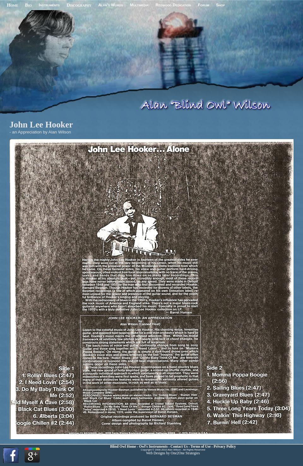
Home (12, 5)
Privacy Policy (225, 446)
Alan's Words (110, 5)
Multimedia (139, 5)
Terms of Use (201, 446)
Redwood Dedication (173, 5)
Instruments (49, 5)
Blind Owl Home (123, 446)
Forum (203, 5)
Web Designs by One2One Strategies (173, 453)
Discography (79, 5)
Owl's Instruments (153, 446)
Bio (28, 5)
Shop (220, 5)
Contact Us (179, 446)
